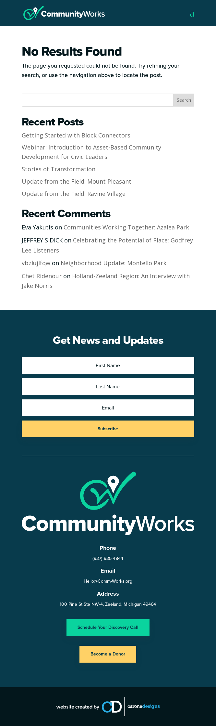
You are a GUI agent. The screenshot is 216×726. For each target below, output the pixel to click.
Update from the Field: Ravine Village (74, 194)
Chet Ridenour (42, 276)
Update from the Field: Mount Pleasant (76, 181)
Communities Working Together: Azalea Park (126, 227)
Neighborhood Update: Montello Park (113, 263)
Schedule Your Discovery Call (108, 627)
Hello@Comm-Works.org (108, 581)
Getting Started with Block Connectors (76, 135)
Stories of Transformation (58, 169)
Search (184, 100)
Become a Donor (107, 654)
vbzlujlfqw (36, 263)
